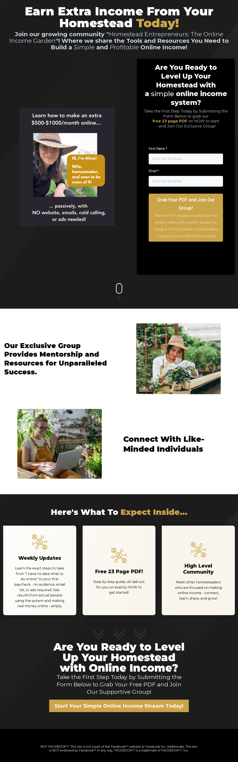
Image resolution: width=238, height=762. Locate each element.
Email (154, 171)
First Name (158, 149)
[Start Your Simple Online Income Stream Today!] (119, 706)
